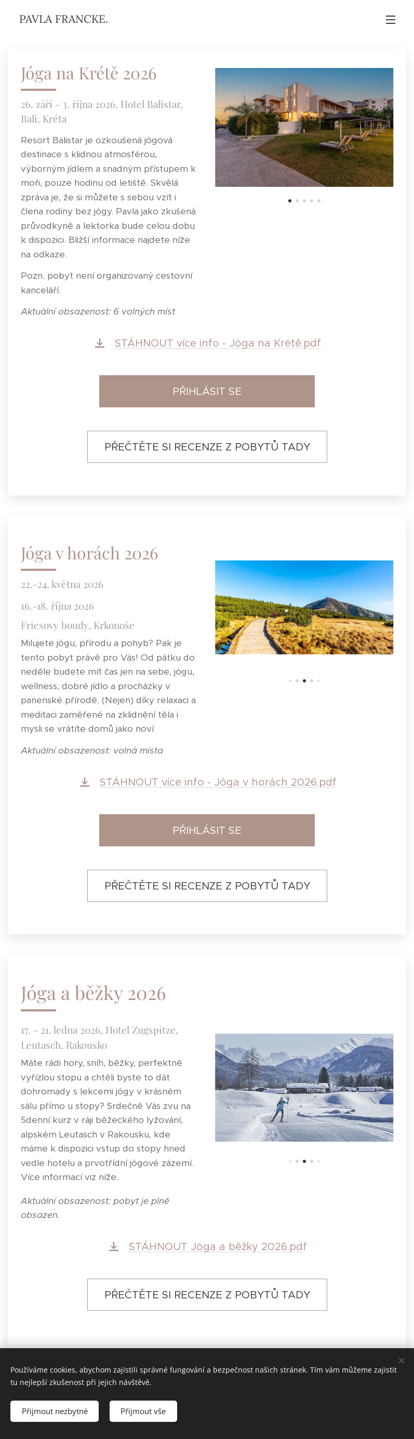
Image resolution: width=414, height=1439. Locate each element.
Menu (390, 19)
